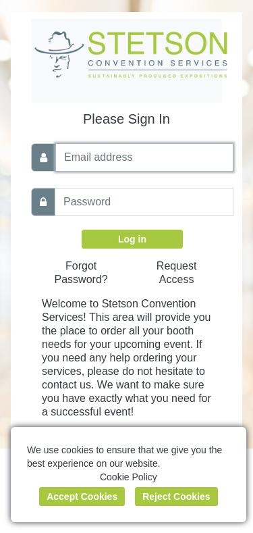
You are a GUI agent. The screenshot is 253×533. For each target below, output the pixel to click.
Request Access (177, 272)
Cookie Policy (128, 477)
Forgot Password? (81, 272)
